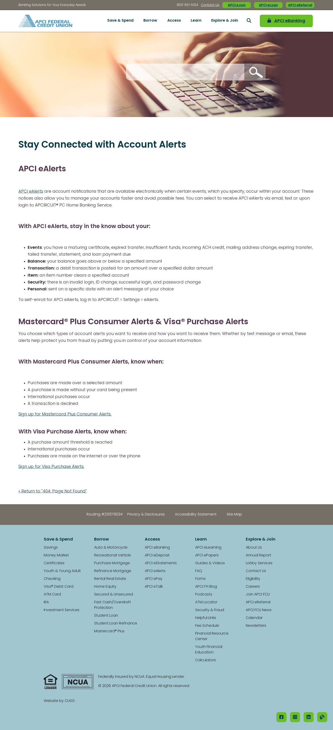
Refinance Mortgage (112, 571)
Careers (253, 587)
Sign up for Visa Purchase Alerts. (51, 467)
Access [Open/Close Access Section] (174, 21)
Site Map (234, 514)
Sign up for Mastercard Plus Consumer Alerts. (64, 414)
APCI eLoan (268, 5)
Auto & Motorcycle (110, 548)
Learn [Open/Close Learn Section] (196, 21)
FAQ (198, 571)
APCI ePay (153, 579)
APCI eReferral (300, 5)
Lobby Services (259, 563)
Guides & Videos (210, 563)
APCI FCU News (259, 610)
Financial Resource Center (212, 636)
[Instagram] (295, 717)
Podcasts (203, 594)
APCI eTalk (154, 587)
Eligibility (253, 579)
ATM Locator (206, 602)
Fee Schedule (207, 626)
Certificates (54, 563)
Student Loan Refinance (115, 623)
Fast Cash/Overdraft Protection (112, 605)
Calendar (254, 618)
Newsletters (256, 626)
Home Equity (105, 587)
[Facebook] (281, 717)
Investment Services (61, 610)
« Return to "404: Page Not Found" (52, 491)
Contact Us (210, 5)
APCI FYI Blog (206, 587)
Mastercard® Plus (109, 631)
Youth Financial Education (208, 649)
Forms (200, 579)
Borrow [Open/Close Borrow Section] (150, 21)
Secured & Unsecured (113, 594)
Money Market (56, 555)
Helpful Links (205, 618)
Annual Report (258, 555)
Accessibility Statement (196, 514)
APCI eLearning (208, 548)
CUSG (70, 701)
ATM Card (52, 594)
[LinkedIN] (309, 717)
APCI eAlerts (30, 191)
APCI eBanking (286, 20)
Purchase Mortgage (112, 563)
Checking (52, 579)
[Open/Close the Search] (249, 21)
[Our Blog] (322, 717)
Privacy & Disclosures (146, 514)
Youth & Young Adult (62, 571)
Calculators (205, 660)
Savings (51, 548)
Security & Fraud (209, 610)
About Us (254, 548)
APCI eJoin (237, 5)
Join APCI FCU (258, 594)
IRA (46, 602)
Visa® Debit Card (58, 587)
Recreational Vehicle (112, 555)
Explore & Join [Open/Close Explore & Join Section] (224, 21)
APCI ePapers (207, 555)
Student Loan (106, 616)
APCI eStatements (161, 563)
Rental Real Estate (110, 579)
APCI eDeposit (157, 555)
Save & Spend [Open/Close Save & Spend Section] (120, 21)
